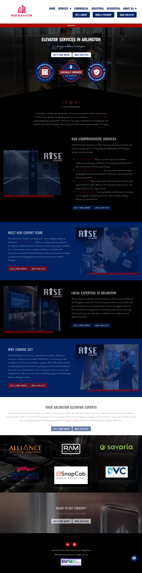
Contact (78, 550)
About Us (130, 8)
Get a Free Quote (61, 54)
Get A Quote (81, 14)
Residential (113, 8)
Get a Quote (60, 550)
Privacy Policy (70, 550)
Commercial (81, 8)
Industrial (97, 8)
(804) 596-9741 (127, 14)
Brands (88, 550)
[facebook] (67, 544)
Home (52, 8)
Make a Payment (103, 14)
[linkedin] (74, 544)
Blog (83, 550)
